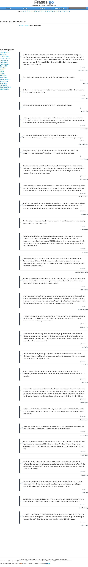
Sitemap (36, 563)
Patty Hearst (84, 455)
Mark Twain (3, 83)
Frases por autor (22, 560)
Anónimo (85, 83)
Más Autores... (4, 89)
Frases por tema (13, 560)
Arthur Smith (84, 525)
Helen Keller (84, 98)
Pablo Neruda (4, 64)
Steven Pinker (84, 129)
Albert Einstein (4, 52)
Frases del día (59, 8)
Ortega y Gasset (5, 58)
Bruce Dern (84, 364)
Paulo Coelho (4, 62)
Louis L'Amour (84, 229)
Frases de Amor (32, 559)
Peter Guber (84, 214)
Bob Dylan (3, 75)
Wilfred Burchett (83, 420)
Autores (42, 8)
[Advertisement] (44, 16)
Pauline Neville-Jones (81, 272)
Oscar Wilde (3, 66)
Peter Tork (85, 492)
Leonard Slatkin (83, 144)
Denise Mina (84, 475)
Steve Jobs (3, 77)
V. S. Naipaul (84, 159)
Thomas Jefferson (5, 87)
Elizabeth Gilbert (83, 197)
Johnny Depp (4, 81)
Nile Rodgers (84, 402)
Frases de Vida (50, 559)
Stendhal (2, 68)
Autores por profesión (40, 560)
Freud (2, 71)
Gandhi (2, 73)
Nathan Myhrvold (83, 309)
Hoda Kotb (85, 252)
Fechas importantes (60, 560)
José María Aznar (83, 70)
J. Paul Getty (84, 435)
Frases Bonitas (58, 559)
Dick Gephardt (84, 179)
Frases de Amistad (41, 559)
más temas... (66, 559)
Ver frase (82, 67)
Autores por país (50, 560)
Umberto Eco (84, 327)
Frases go (8, 563)
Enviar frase (68, 560)
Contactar (31, 563)
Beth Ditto (85, 347)
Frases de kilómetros (13, 21)
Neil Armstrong (83, 508)
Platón (2, 70)
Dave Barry (84, 382)
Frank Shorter (84, 289)
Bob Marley (3, 85)
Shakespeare (4, 60)
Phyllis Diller (84, 111)
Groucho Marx (4, 56)
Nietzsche (3, 54)
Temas (25, 8)
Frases (8, 8)
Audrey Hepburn (5, 79)
